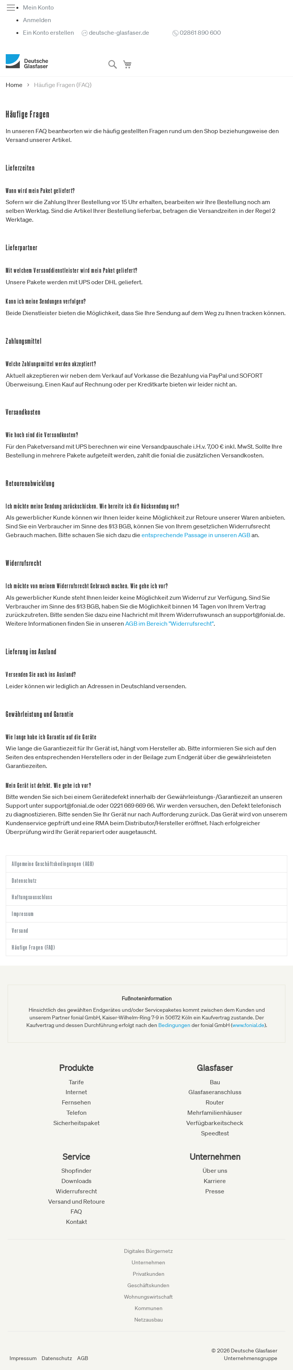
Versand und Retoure (76, 1201)
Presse (214, 1191)
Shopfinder (76, 1170)
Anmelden (37, 20)
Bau (215, 1082)
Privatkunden (148, 1273)
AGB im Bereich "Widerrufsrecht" (169, 623)
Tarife (76, 1082)
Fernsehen (76, 1102)
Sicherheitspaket (76, 1123)
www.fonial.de (248, 1025)
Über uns (215, 1170)
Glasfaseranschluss (214, 1092)
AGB (82, 1358)
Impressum (23, 1358)
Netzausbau (148, 1319)
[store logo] (27, 61)
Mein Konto (38, 7)
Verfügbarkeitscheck (214, 1123)
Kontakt (76, 1221)
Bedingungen (174, 1025)
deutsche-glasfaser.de (119, 32)
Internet (76, 1092)
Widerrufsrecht (76, 1191)
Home (15, 85)
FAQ (76, 1211)
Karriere (215, 1181)
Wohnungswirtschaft (148, 1296)
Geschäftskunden (148, 1285)
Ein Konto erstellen (48, 32)
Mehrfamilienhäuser (214, 1112)
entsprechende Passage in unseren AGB (196, 535)
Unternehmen (148, 1262)
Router (215, 1102)
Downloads (76, 1181)
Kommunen (149, 1308)
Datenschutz (57, 1358)
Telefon (76, 1112)
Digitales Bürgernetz (148, 1251)
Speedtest (215, 1133)
